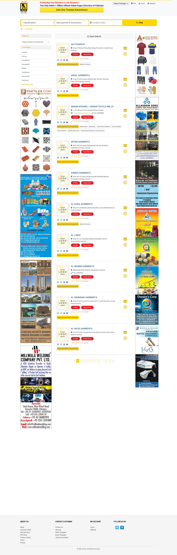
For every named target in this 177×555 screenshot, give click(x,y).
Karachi (24, 52)
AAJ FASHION (78, 44)
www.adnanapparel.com (82, 113)
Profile (75, 54)
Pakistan (29, 29)
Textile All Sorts (73, 131)
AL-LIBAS (76, 235)
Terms (22, 540)
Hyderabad (26, 72)
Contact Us (59, 527)
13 (110, 361)
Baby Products (85, 64)
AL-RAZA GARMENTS (81, 328)
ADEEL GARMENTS (80, 75)
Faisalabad (26, 60)
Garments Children (103, 126)
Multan (24, 68)
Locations (26, 47)
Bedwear (92, 126)
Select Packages (120, 3)
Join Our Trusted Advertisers (72, 9)
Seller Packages (60, 532)
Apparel (25, 36)
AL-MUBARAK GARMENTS (84, 297)
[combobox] (36, 42)
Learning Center (25, 530)
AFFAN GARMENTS (80, 142)
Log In (141, 3)
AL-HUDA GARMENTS (82, 204)
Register (151, 3)
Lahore (24, 56)
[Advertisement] (36, 466)
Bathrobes (83, 126)
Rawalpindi (26, 64)
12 (106, 361)
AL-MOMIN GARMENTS (82, 266)
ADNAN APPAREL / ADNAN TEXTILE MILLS (92, 106)
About (22, 527)
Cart (133, 3)
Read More (87, 54)
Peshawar (25, 80)
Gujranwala (26, 76)
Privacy (22, 543)
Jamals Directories (61, 537)
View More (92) (27, 84)
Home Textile (116, 126)
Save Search (94, 36)
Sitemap (58, 530)
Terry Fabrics (61, 131)
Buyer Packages (60, 535)
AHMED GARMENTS (81, 173)
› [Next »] (113, 361)
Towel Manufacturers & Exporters (92, 131)
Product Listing (25, 537)
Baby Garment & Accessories (67, 64)
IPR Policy (23, 535)
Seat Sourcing (25, 532)
